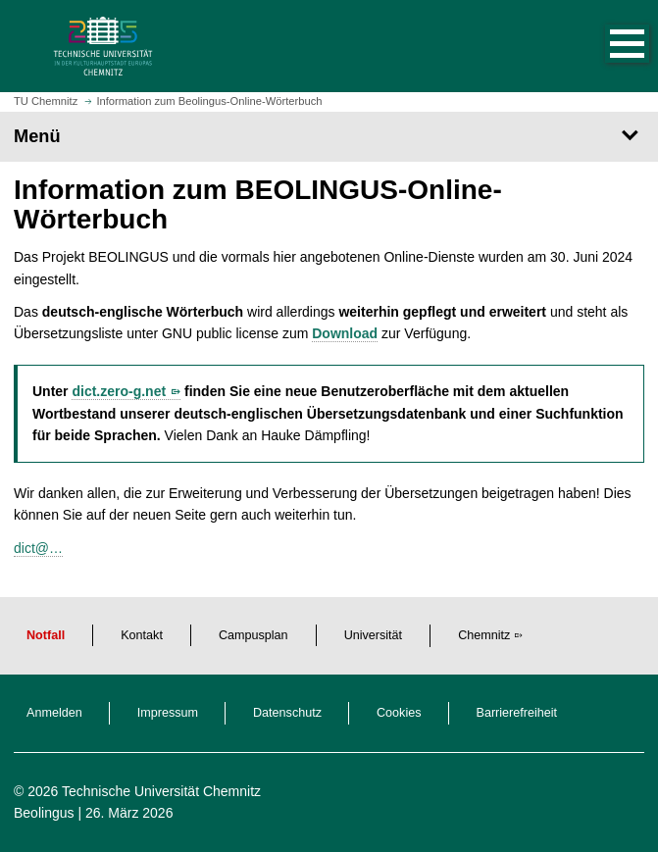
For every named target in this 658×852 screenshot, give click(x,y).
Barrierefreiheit (517, 713)
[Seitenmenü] (329, 136)
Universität (373, 635)
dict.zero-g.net (119, 391)
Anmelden (54, 713)
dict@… (38, 548)
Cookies (399, 713)
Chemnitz (484, 635)
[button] (607, 46)
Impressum (167, 713)
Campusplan (253, 635)
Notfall (45, 635)
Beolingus (44, 813)
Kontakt (142, 635)
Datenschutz (287, 713)
